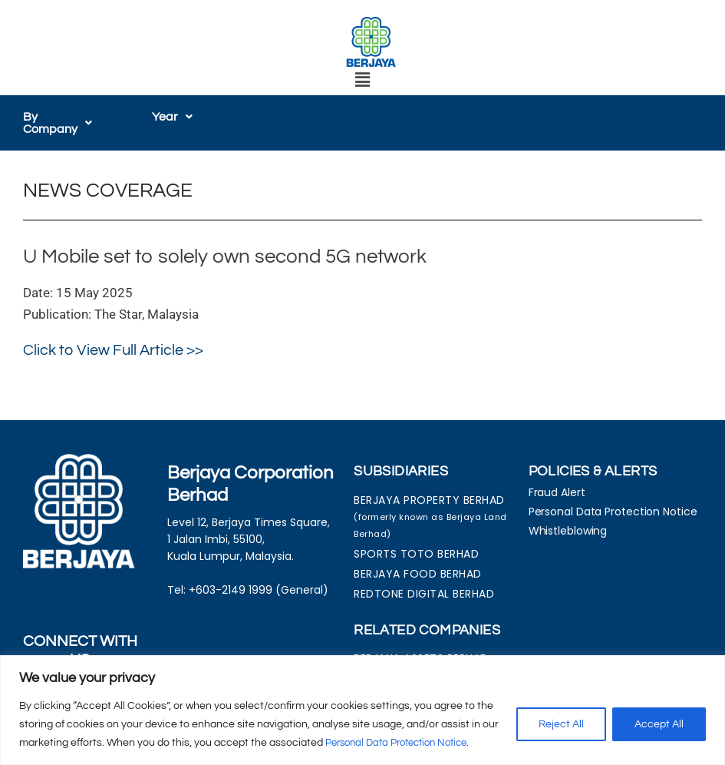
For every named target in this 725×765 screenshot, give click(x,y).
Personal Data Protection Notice (404, 742)
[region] (362, 710)
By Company (64, 123)
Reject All (561, 724)
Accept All (659, 724)
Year (172, 117)
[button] (362, 80)
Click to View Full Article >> (113, 350)
